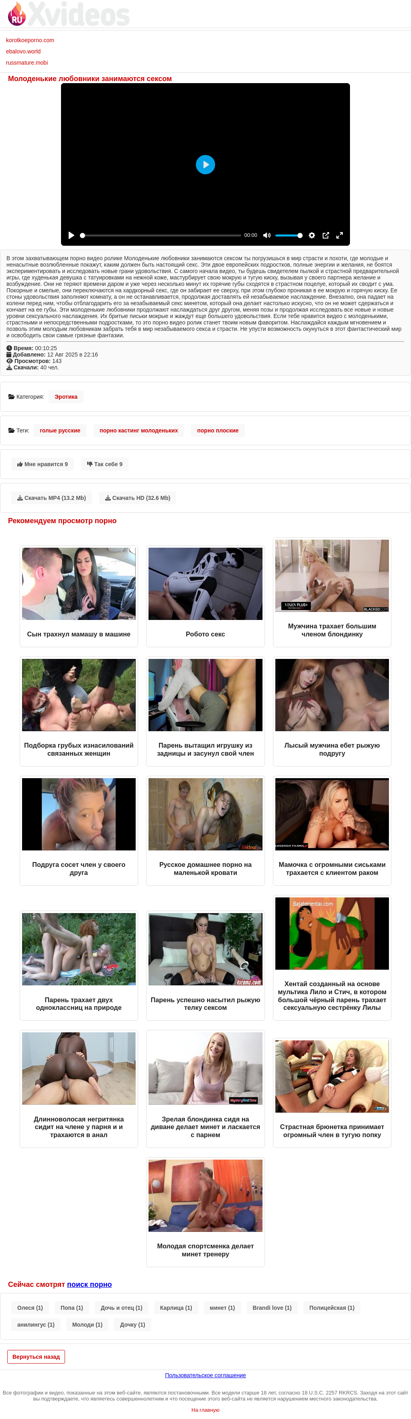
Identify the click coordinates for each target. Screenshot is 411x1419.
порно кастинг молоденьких (139, 430)
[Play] (71, 235)
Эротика (66, 396)
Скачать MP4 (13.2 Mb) (51, 498)
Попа (72, 1308)
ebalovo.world (23, 51)
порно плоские (217, 430)
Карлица (176, 1308)
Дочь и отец (121, 1308)
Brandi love (272, 1308)
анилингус (36, 1324)
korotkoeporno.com (30, 40)
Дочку (132, 1324)
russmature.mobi (27, 62)
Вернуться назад (36, 1357)
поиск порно (89, 1284)
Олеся (30, 1308)
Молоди (87, 1324)
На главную (205, 1410)
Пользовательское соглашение (205, 1375)
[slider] (160, 235)
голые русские (60, 430)
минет (222, 1308)
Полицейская (332, 1308)
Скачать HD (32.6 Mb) (138, 498)
